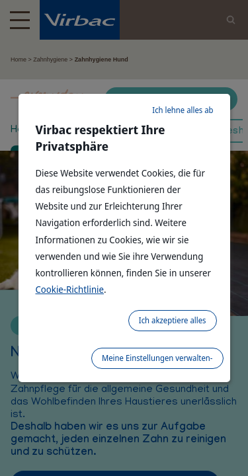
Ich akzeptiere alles (172, 320)
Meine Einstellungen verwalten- (157, 358)
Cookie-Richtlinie (70, 289)
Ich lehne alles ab (182, 110)
